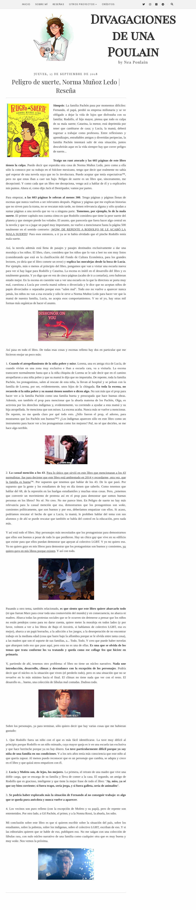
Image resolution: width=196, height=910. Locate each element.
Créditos (108, 4)
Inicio (26, 4)
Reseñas (58, 4)
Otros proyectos (83, 4)
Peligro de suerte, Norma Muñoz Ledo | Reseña (66, 86)
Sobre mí (41, 4)
